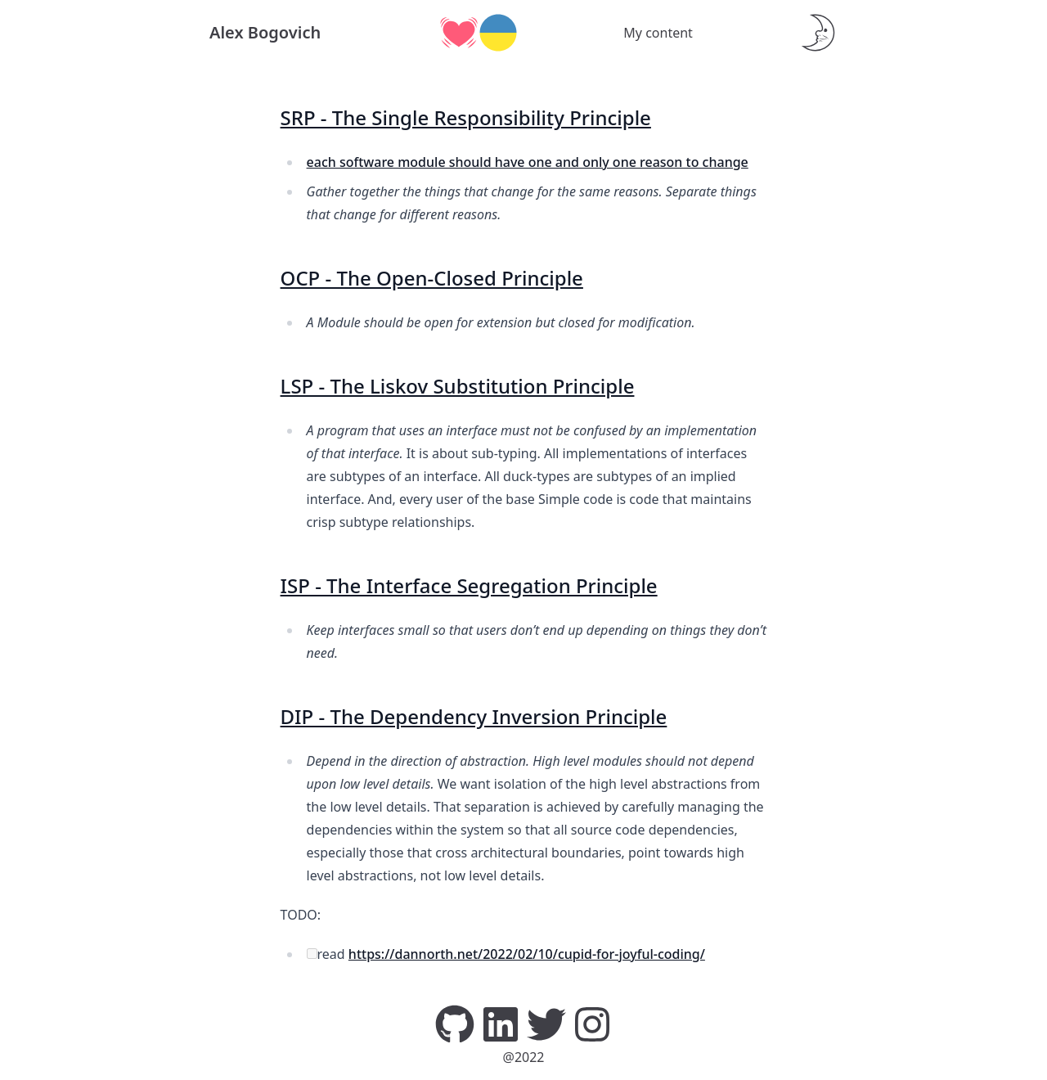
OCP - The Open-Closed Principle (432, 277)
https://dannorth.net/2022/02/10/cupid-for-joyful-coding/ (526, 954)
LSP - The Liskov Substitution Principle (458, 385)
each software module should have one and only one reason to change (527, 162)
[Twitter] (546, 1023)
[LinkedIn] (500, 1023)
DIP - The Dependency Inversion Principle (474, 716)
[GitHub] (454, 1023)
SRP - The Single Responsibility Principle (466, 117)
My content (658, 33)
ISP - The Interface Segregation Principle (469, 585)
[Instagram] (592, 1023)
